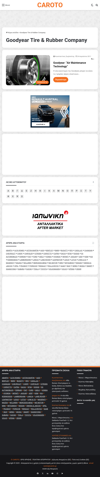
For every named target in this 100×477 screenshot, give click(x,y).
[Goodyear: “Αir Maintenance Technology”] (28, 70)
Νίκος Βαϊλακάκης (86, 386)
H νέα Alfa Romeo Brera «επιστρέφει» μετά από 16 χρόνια (62, 398)
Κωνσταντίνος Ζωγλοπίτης (64, 56)
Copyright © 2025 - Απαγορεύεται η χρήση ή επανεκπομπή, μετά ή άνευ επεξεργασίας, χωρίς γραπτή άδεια (47, 463)
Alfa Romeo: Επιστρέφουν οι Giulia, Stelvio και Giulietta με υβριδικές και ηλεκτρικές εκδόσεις (61, 385)
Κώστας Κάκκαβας (86, 382)
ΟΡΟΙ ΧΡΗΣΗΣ (25, 460)
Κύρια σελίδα (12, 33)
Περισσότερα (60, 80)
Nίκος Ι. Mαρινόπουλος (61, 418)
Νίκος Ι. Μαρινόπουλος (88, 378)
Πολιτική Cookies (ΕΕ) (80, 460)
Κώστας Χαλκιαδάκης (87, 394)
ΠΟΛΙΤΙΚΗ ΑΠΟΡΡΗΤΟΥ (42, 460)
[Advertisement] (50, 299)
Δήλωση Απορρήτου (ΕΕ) (61, 460)
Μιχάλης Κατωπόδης (87, 390)
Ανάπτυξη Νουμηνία (50, 469)
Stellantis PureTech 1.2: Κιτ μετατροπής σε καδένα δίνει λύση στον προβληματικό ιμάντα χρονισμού (62, 425)
